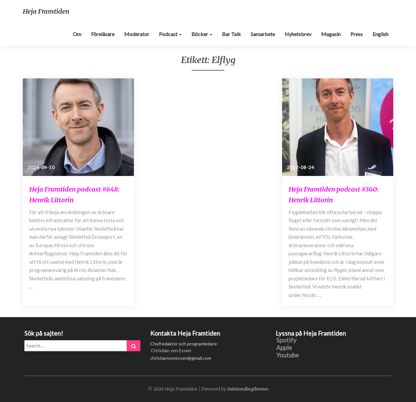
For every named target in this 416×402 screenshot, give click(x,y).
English (380, 34)
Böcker (201, 34)
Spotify (286, 340)
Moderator (136, 34)
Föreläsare (102, 34)
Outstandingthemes (247, 389)
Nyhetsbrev (298, 34)
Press (356, 34)
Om (77, 34)
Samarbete (263, 34)
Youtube (287, 355)
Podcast (170, 34)
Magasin (331, 34)
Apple (284, 347)
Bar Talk (231, 34)
